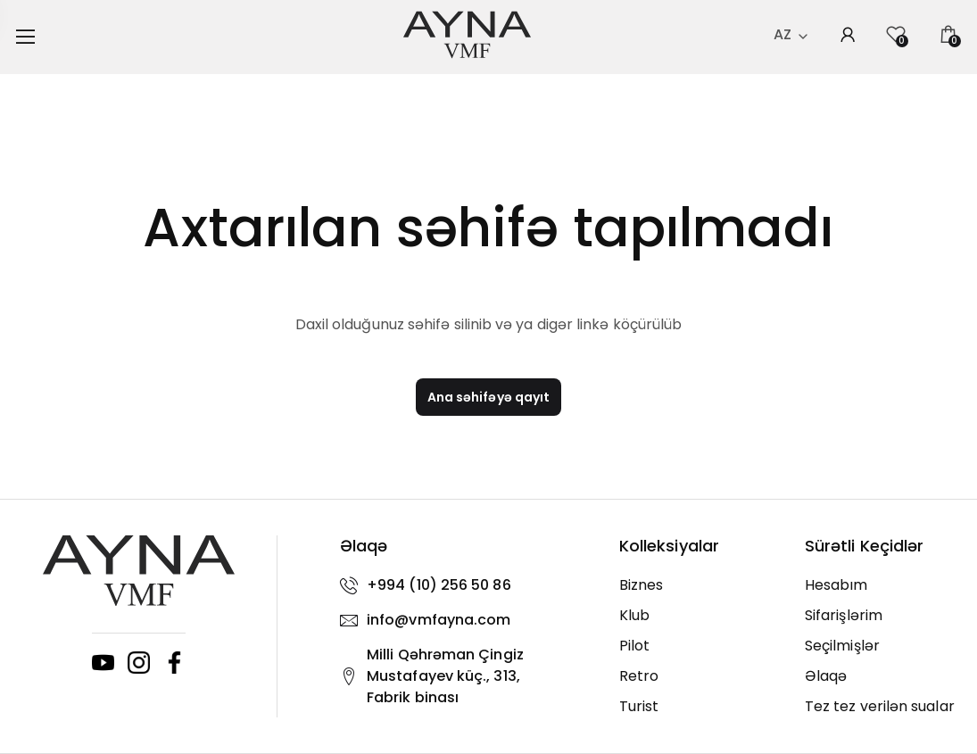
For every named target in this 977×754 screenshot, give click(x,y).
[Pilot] (698, 646)
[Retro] (698, 676)
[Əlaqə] (884, 676)
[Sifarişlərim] (884, 615)
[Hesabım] (884, 585)
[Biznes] (698, 585)
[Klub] (698, 615)
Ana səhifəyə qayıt (488, 397)
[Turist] (698, 706)
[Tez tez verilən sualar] (884, 706)
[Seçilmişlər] (884, 646)
